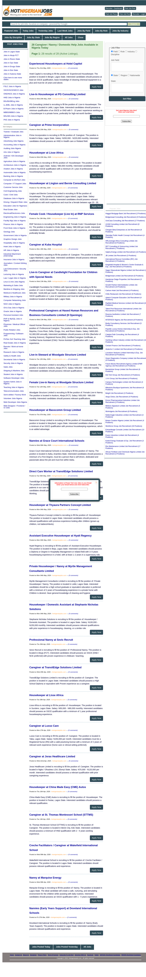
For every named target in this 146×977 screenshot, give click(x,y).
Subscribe (74, 494)
